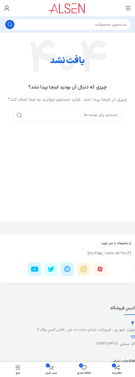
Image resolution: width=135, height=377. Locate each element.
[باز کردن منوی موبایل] (128, 8)
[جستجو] (67, 24)
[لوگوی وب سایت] (67, 8)
